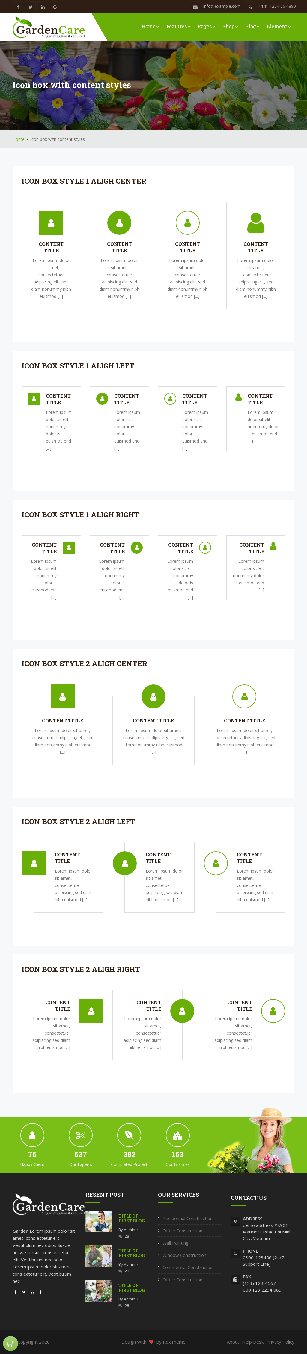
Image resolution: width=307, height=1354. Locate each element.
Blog (252, 26)
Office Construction (182, 1230)
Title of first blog (131, 1218)
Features (178, 26)
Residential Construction (187, 1218)
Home (150, 26)
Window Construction (184, 1255)
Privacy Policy (280, 1342)
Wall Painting (175, 1243)
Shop (230, 26)
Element (279, 26)
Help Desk (253, 1342)
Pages (206, 26)
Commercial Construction (188, 1267)
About (233, 1342)
